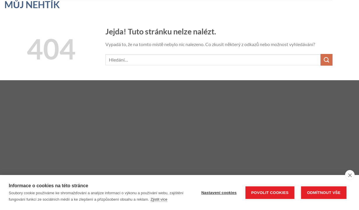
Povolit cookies (270, 192)
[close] (350, 175)
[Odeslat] (326, 59)
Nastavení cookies (218, 192)
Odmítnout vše (323, 192)
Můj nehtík (32, 4)
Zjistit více (159, 199)
